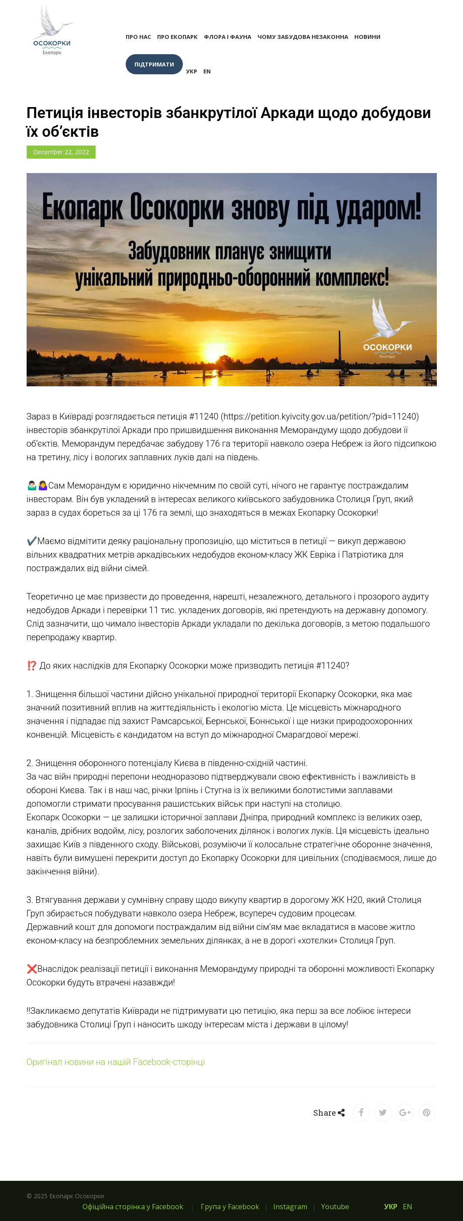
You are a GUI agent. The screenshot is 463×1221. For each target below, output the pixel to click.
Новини (367, 37)
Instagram (290, 1206)
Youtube (335, 1206)
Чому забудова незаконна (302, 37)
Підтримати (154, 64)
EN (207, 71)
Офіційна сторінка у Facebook (132, 1206)
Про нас (138, 37)
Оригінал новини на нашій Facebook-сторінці (116, 1062)
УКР (191, 71)
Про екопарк (177, 37)
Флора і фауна (227, 37)
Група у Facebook (230, 1206)
